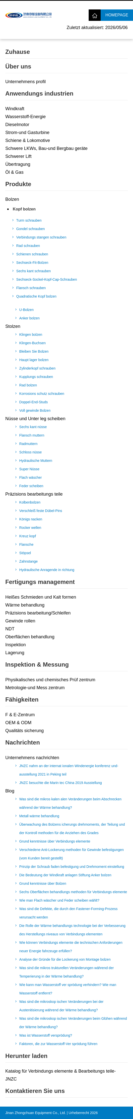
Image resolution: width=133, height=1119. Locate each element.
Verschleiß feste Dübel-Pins (40, 511)
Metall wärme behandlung (39, 816)
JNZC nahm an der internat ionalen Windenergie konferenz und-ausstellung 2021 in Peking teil (68, 770)
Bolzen (12, 199)
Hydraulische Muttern (35, 461)
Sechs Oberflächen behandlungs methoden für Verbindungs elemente (73, 892)
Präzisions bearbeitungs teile (34, 494)
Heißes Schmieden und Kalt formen (40, 597)
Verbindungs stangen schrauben (41, 237)
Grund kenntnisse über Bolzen (42, 883)
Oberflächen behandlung (29, 636)
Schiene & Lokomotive (27, 140)
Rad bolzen (28, 385)
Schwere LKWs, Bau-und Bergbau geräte (46, 148)
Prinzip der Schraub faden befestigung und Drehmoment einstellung (71, 867)
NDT (9, 628)
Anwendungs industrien (39, 93)
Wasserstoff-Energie (25, 116)
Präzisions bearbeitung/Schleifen (37, 612)
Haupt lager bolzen (34, 360)
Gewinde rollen (20, 620)
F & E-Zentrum (20, 714)
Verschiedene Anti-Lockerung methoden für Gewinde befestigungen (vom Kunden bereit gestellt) (71, 854)
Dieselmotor (17, 124)
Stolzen (12, 326)
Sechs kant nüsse (33, 427)
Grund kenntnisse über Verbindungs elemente (54, 841)
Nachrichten (22, 742)
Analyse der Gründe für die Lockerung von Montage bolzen (65, 959)
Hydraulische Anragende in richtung (46, 570)
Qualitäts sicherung (24, 730)
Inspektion (15, 644)
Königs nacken (30, 519)
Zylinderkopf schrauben (37, 368)
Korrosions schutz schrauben (41, 394)
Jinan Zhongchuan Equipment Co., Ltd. (35, 1113)
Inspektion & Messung (37, 664)
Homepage (116, 15)
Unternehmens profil (25, 81)
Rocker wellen (30, 528)
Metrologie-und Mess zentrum (35, 687)
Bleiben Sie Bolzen (34, 351)
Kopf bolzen (24, 209)
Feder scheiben (31, 486)
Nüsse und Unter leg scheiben (35, 418)
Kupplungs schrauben (36, 377)
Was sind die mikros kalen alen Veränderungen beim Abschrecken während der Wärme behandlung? (70, 803)
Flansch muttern (31, 435)
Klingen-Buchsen (32, 343)
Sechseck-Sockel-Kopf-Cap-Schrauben (46, 279)
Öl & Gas (14, 172)
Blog (9, 790)
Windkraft (14, 108)
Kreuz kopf (27, 536)
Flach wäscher (30, 477)
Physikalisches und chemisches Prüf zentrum (50, 679)
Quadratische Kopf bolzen (36, 296)
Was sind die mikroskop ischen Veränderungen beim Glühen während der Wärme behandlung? (73, 1023)
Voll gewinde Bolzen (34, 410)
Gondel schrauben (30, 229)
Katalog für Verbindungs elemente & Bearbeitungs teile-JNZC (60, 1075)
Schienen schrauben (32, 254)
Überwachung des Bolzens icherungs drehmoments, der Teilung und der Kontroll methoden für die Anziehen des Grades (72, 828)
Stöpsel (25, 553)
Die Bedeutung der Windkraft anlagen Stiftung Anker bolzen (65, 875)
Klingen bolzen (30, 335)
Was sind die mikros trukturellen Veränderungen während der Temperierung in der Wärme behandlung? (66, 972)
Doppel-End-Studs (33, 402)
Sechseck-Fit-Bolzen (32, 263)
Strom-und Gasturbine (27, 132)
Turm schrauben (28, 220)
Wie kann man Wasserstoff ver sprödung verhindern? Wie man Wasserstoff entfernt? (67, 989)
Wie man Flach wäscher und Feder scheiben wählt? (59, 900)
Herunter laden (26, 1055)
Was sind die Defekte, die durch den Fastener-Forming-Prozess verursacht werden (68, 913)
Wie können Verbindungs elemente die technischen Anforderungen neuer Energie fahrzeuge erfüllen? (70, 947)
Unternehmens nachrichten (32, 757)
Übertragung (17, 164)
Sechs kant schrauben (33, 271)
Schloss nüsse (30, 452)
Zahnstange (28, 561)
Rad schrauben (28, 246)
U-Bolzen (26, 310)
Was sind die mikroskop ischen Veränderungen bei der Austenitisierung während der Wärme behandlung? (61, 1006)
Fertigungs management (40, 581)
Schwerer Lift (18, 156)
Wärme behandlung (24, 605)
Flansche (26, 544)
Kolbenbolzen (29, 502)
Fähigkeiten (21, 699)
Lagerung (14, 652)
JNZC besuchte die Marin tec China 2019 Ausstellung (60, 783)
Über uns (18, 66)
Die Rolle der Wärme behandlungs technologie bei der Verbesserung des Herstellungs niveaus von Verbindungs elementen (72, 930)
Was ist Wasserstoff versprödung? (45, 1035)
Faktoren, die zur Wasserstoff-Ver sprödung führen (58, 1044)
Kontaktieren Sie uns (35, 1090)
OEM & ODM (18, 722)
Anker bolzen (29, 318)
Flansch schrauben (31, 288)
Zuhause (17, 51)
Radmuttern (28, 444)
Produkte (18, 184)
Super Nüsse (29, 469)
